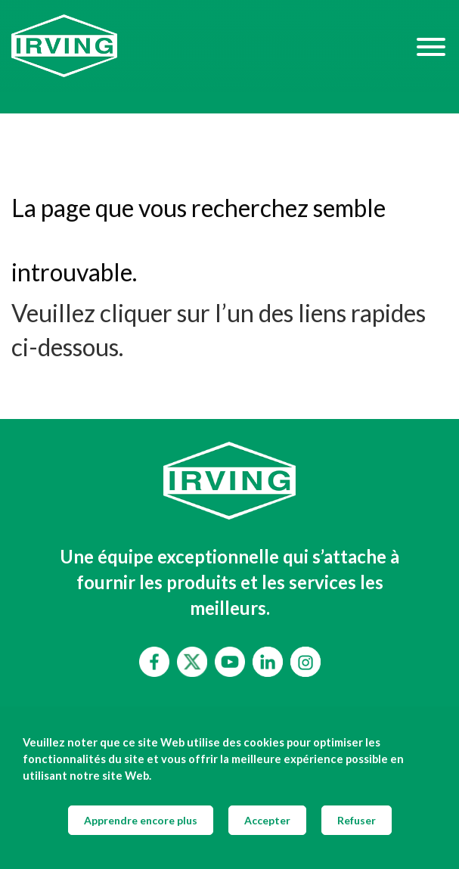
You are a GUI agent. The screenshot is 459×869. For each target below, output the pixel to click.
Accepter (267, 820)
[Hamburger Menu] (431, 46)
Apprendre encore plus (140, 820)
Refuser (356, 820)
